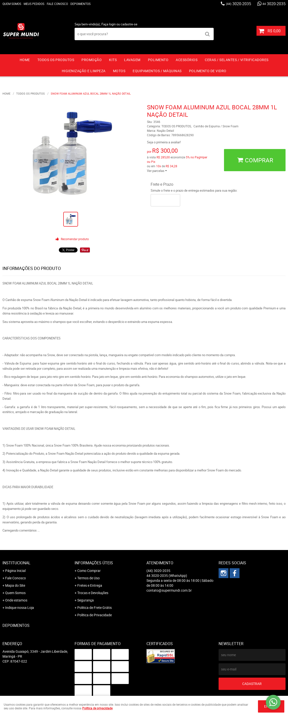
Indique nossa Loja (19, 607)
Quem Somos (11, 4)
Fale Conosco (57, 4)
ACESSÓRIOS (186, 59)
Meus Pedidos (34, 4)
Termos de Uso (88, 578)
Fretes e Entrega (89, 585)
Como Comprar (89, 570)
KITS (113, 59)
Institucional (16, 563)
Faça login (108, 24)
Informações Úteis (94, 563)
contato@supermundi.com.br (169, 590)
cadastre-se (129, 24)
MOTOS (119, 70)
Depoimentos (80, 4)
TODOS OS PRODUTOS (55, 59)
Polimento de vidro (207, 70)
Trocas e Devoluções (92, 592)
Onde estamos (16, 600)
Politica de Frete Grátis (94, 607)
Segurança (85, 600)
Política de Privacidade (94, 615)
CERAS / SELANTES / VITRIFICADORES (237, 59)
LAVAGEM (132, 59)
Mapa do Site (15, 585)
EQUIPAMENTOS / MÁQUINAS (157, 70)
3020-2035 (238, 3)
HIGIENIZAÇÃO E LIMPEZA (84, 70)
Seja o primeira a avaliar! (164, 142)
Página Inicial (15, 570)
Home (25, 59)
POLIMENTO (158, 59)
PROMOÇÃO (91, 59)
